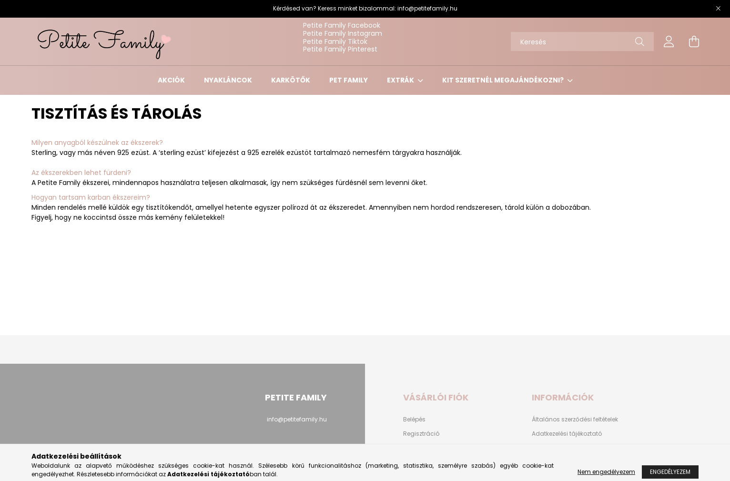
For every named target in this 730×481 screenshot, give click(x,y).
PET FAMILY (348, 80)
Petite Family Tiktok (335, 41)
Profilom (414, 448)
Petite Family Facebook (341, 25)
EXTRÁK (401, 80)
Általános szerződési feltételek (575, 419)
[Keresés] (582, 41)
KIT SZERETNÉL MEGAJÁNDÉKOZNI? (503, 80)
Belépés (414, 419)
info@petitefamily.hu (427, 8)
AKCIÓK (171, 80)
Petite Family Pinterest (340, 49)
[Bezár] (718, 8)
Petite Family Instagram (342, 33)
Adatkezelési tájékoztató (567, 433)
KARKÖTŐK (290, 80)
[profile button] (669, 41)
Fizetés (541, 448)
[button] (365, 198)
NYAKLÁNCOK (228, 80)
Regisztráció (421, 433)
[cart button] (693, 41)
